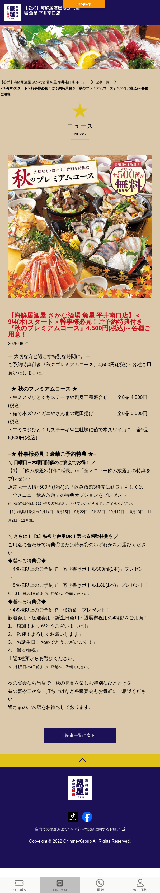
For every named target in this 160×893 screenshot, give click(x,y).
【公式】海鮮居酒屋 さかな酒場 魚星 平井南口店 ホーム (43, 82)
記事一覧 (102, 82)
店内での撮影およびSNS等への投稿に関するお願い (80, 829)
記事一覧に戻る (80, 735)
